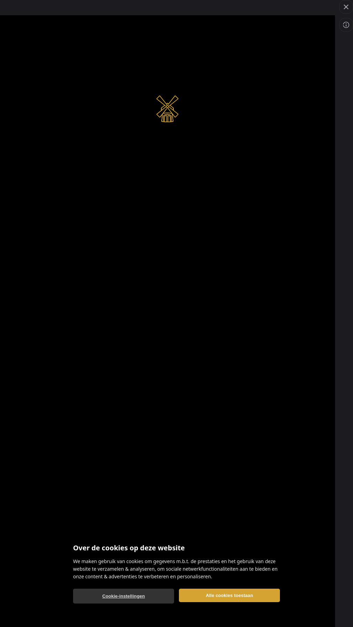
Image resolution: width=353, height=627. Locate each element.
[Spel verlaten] (346, 7)
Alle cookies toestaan (229, 595)
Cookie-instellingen (123, 596)
